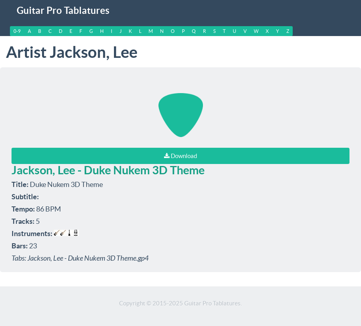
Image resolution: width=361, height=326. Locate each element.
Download (180, 156)
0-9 (17, 31)
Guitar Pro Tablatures (63, 10)
